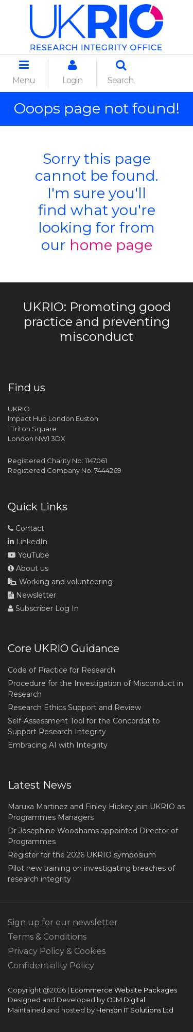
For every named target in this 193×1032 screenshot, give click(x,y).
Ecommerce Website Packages (124, 990)
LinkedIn (27, 541)
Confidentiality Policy (51, 965)
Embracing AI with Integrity (58, 745)
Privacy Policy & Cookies (57, 951)
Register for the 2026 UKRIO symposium (82, 854)
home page (110, 245)
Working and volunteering (60, 581)
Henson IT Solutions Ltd (134, 1010)
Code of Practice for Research (61, 670)
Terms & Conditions (47, 937)
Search (120, 72)
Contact (26, 528)
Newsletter (32, 595)
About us (28, 568)
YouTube (28, 555)
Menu (23, 72)
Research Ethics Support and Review (74, 707)
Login (72, 72)
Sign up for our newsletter (63, 922)
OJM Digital (126, 1000)
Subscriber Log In (43, 608)
